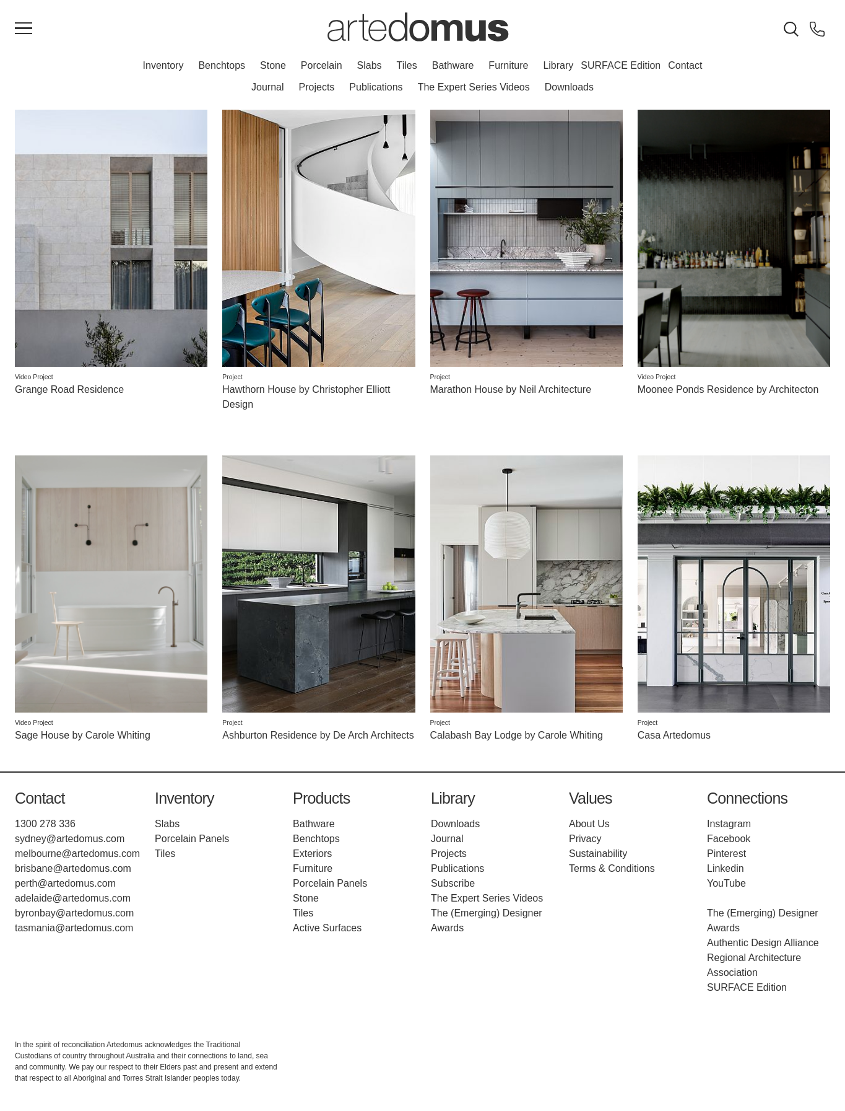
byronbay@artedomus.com (74, 913)
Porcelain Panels (192, 838)
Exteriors (312, 853)
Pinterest (726, 853)
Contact (685, 65)
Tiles (407, 65)
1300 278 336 (45, 824)
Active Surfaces (327, 928)
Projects (317, 87)
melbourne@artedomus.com (77, 853)
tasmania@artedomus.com (74, 928)
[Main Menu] (23, 29)
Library (558, 65)
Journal (267, 87)
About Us (589, 824)
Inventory (163, 65)
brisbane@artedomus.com (73, 868)
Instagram (729, 824)
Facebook (728, 838)
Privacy (585, 838)
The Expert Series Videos (474, 87)
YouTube (726, 883)
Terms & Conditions (612, 868)
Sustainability (598, 853)
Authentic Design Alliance (763, 943)
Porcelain (321, 65)
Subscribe (453, 883)
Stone (273, 65)
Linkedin (725, 868)
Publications (375, 87)
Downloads (569, 87)
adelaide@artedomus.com (73, 898)
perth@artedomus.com (65, 883)
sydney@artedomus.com (69, 838)
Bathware (453, 65)
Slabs (369, 65)
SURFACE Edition (621, 65)
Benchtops (221, 65)
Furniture (508, 65)
